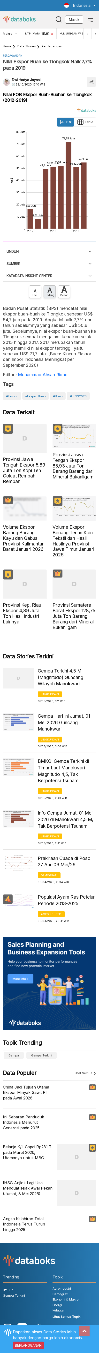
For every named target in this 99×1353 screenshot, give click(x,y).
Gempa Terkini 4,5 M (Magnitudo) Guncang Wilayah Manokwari (60, 677)
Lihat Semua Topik (66, 1317)
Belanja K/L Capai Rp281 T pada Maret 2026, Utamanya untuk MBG (27, 1152)
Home (7, 46)
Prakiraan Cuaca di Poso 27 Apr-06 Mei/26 (64, 862)
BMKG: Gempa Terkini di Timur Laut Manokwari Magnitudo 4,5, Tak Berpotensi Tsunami (63, 770)
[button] (79, 5)
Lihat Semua (83, 1073)
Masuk (74, 19)
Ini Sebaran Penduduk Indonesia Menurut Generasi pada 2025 (23, 1122)
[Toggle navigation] (90, 19)
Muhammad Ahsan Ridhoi (43, 374)
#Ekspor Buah (35, 396)
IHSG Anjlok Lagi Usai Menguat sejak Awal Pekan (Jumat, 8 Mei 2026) (28, 1188)
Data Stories (26, 46)
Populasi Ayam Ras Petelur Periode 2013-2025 (66, 900)
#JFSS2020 (78, 396)
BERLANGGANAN (28, 1345)
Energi (57, 1305)
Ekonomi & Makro (66, 1299)
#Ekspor (12, 396)
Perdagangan (52, 46)
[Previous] (87, 33)
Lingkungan (50, 694)
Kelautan (59, 1310)
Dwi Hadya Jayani (26, 80)
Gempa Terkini (41, 1055)
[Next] (95, 33)
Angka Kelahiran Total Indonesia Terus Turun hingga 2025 (24, 1224)
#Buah (57, 396)
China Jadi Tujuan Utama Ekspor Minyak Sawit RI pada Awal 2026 (26, 1092)
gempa (13, 1055)
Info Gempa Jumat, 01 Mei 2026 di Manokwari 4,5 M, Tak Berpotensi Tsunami (65, 819)
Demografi (49, 875)
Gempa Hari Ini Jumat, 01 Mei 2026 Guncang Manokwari (64, 722)
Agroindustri (51, 914)
